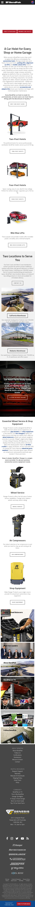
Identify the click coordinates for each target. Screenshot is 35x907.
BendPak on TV (10, 679)
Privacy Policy (26, 879)
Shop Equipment (17, 602)
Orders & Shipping (16, 879)
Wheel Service (17, 507)
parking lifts (21, 63)
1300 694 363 (17, 822)
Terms (7, 880)
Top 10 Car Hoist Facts (17, 803)
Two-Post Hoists (17, 151)
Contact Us (17, 283)
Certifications (17, 755)
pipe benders (15, 431)
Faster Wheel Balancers (13, 612)
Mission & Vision (17, 759)
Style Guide (14, 880)
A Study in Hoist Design (18, 397)
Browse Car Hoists (25, 31)
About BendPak (10, 662)
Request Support (17, 771)
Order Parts (17, 780)
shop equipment (27, 431)
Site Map (21, 880)
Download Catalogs (11, 713)
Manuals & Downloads (18, 776)
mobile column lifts (19, 65)
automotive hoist (9, 61)
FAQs (17, 782)
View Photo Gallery (17, 38)
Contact (17, 762)
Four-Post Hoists (17, 199)
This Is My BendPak (17, 794)
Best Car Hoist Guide (17, 104)
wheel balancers (8, 437)
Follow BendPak (10, 730)
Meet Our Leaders (11, 645)
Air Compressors (17, 554)
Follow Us (17, 753)
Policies (7, 879)
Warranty (17, 773)
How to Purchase (24, 904)
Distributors (17, 757)
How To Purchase (10, 31)
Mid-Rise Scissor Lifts (17, 245)
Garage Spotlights (17, 796)
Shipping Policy (17, 778)
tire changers (20, 433)
